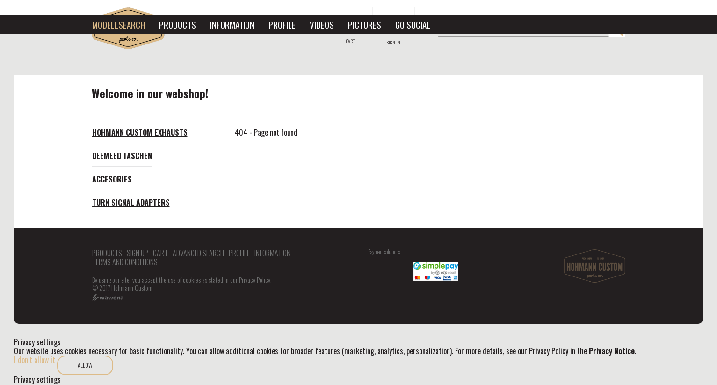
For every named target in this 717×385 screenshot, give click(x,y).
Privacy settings (37, 379)
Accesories (112, 179)
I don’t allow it (34, 359)
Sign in (393, 42)
